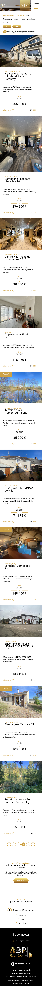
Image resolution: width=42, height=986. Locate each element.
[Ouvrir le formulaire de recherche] (22, 5)
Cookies (26, 983)
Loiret (22, 919)
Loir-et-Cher (22, 923)
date (16, 26)
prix (7, 26)
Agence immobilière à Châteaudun (13, 15)
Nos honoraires (10, 977)
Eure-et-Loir (22, 915)
